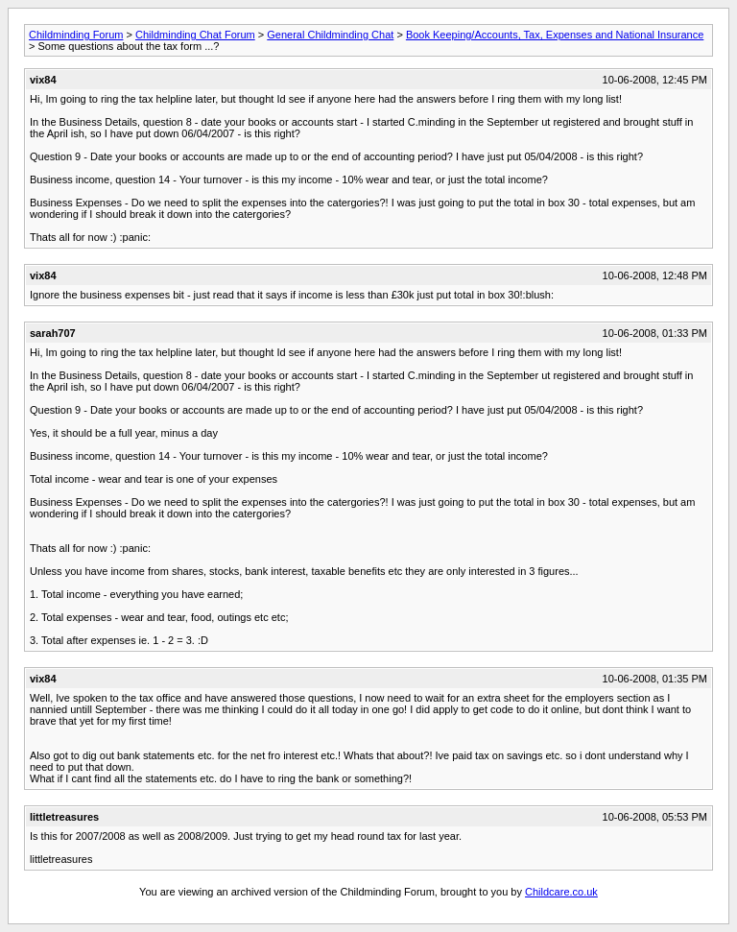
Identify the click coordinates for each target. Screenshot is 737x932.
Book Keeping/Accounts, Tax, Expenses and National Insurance (554, 34)
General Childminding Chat (330, 34)
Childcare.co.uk (561, 891)
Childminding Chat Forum (195, 34)
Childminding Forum (76, 34)
